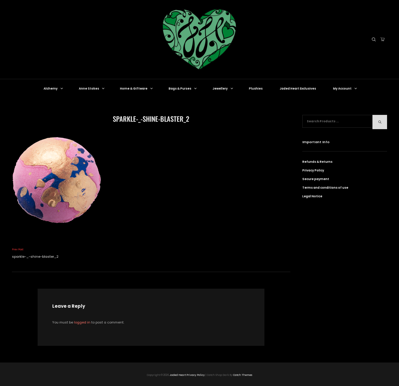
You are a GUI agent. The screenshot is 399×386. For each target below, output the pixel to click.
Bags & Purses (183, 88)
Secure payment (315, 179)
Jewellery (223, 88)
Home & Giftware (137, 88)
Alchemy (54, 88)
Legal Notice (312, 196)
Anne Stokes (92, 88)
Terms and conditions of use (325, 187)
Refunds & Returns (317, 162)
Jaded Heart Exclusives (298, 88)
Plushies (256, 88)
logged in (82, 322)
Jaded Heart (178, 375)
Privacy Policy (313, 170)
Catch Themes (242, 375)
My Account (345, 88)
